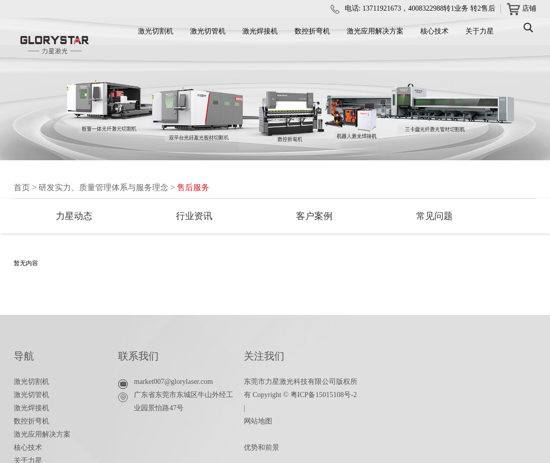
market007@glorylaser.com (173, 381)
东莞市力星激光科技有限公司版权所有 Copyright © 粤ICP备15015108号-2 (300, 388)
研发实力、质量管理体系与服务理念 (103, 187)
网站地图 (258, 421)
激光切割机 (155, 31)
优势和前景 (261, 447)
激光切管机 (208, 31)
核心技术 (434, 31)
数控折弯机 (312, 31)
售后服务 (193, 187)
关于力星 (479, 31)
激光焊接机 (260, 31)
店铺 (521, 9)
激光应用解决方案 (375, 31)
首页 (22, 187)
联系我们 (138, 356)
